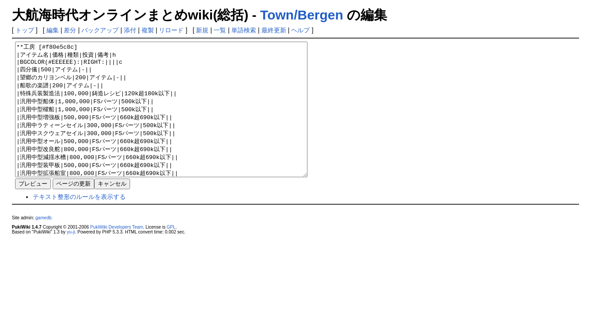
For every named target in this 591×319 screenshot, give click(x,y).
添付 (130, 30)
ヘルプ (300, 30)
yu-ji (71, 258)
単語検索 (243, 30)
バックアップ (100, 30)
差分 (70, 30)
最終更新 (273, 30)
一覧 (220, 30)
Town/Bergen (301, 15)
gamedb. (44, 244)
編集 (52, 30)
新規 (202, 30)
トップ (24, 30)
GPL (171, 253)
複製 (148, 30)
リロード (171, 30)
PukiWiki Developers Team (116, 253)
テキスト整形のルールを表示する (79, 223)
